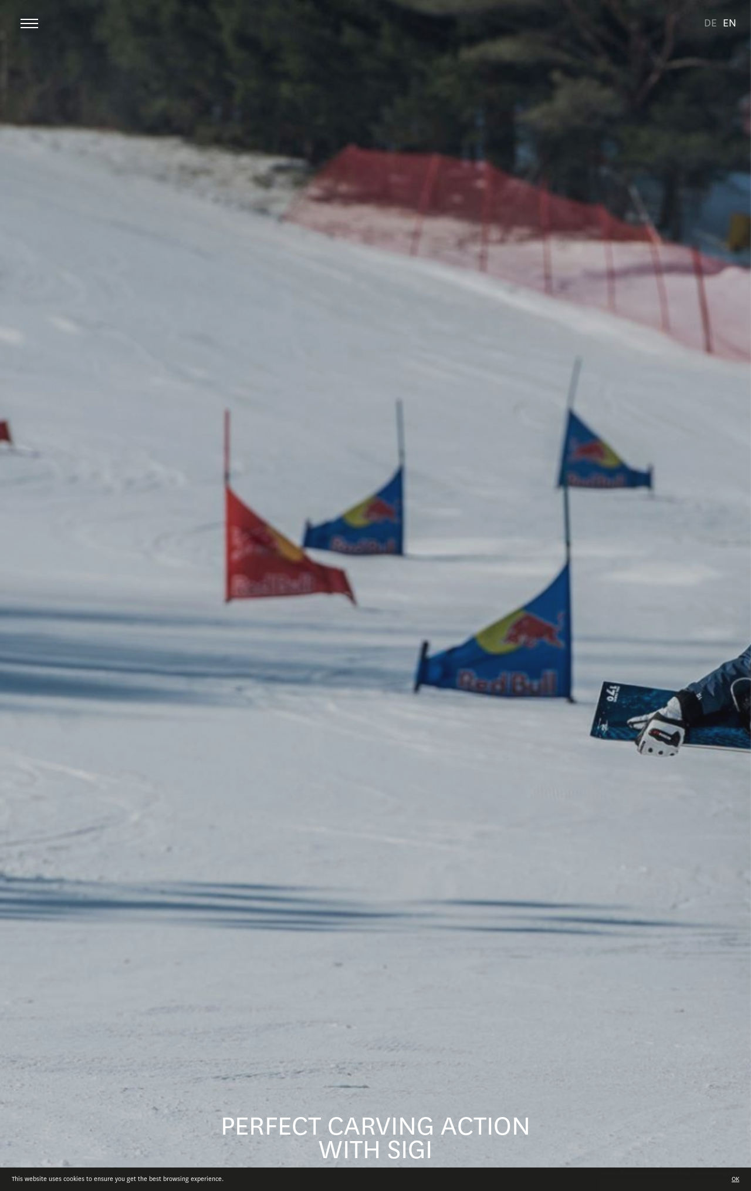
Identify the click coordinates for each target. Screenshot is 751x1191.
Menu (31, 20)
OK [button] (735, 1179)
